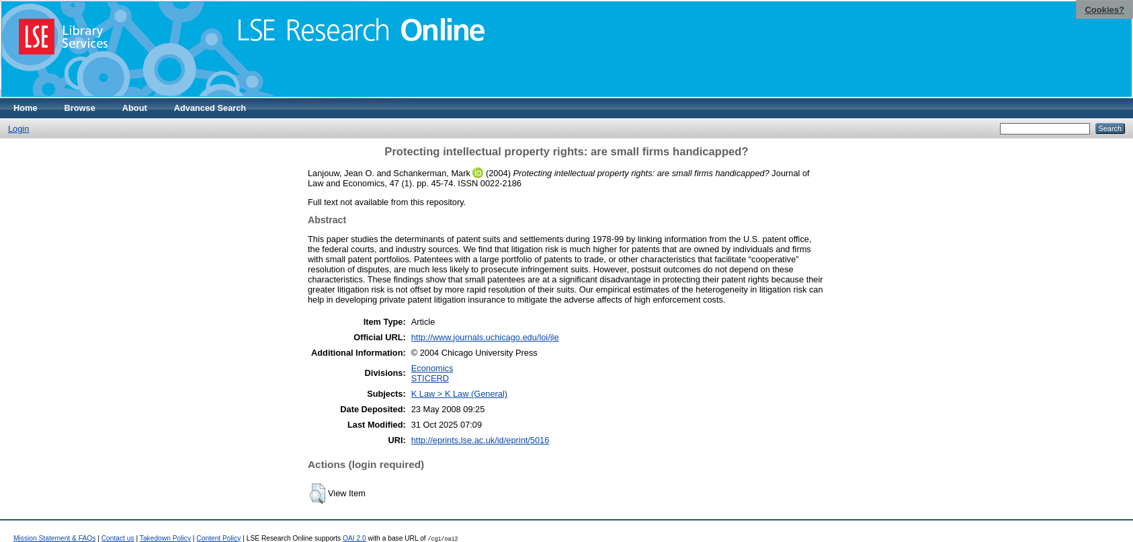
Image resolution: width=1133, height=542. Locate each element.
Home (25, 108)
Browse (80, 108)
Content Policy (218, 538)
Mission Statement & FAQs (54, 538)
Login (18, 129)
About (134, 108)
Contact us (117, 538)
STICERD (430, 378)
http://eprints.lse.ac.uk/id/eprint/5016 (480, 440)
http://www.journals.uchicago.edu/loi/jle (485, 337)
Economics (432, 368)
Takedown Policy (165, 538)
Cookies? (1104, 10)
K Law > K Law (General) (459, 394)
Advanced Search (210, 108)
